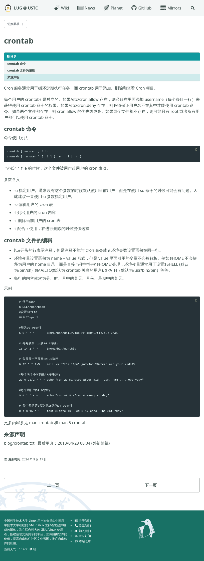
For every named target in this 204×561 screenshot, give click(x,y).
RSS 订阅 (82, 536)
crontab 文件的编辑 (21, 71)
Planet (112, 8)
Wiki (61, 8)
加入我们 (82, 531)
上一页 (53, 491)
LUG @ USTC (26, 8)
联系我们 (82, 525)
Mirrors (170, 8)
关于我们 (82, 520)
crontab (19, 40)
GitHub (140, 8)
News (86, 8)
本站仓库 (82, 541)
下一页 (151, 491)
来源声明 (13, 78)
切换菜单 (13, 24)
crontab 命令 (16, 64)
